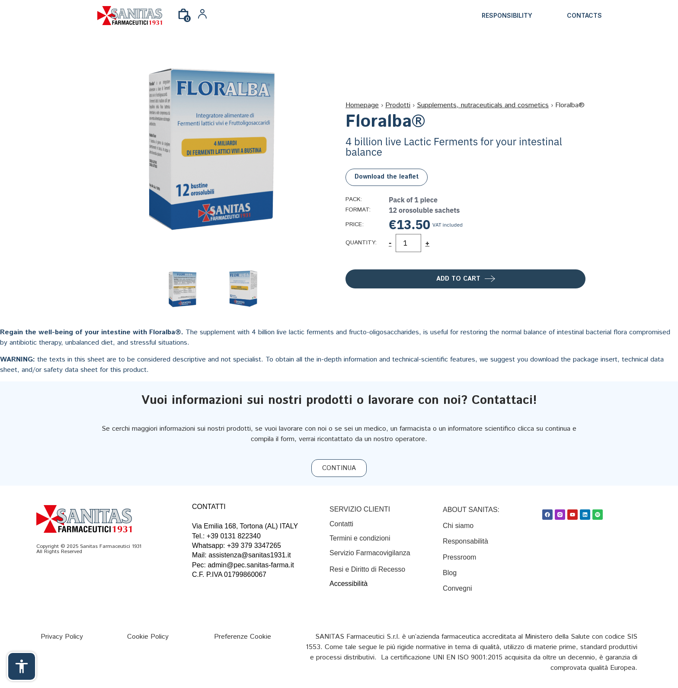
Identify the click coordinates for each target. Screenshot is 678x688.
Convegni (457, 588)
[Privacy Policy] (62, 637)
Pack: (353, 200)
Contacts (584, 15)
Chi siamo (458, 525)
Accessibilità (348, 583)
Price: (354, 225)
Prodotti (397, 105)
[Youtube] (572, 514)
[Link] (129, 15)
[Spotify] (597, 514)
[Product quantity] (408, 243)
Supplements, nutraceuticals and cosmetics (483, 105)
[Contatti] (341, 524)
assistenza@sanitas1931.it (249, 555)
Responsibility (507, 15)
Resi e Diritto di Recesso (367, 569)
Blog (450, 572)
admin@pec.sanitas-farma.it (251, 565)
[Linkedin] (585, 514)
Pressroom (459, 557)
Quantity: (361, 243)
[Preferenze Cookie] (242, 637)
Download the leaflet (387, 177)
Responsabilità (465, 541)
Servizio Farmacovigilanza (369, 553)
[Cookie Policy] (148, 637)
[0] (183, 17)
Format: (358, 210)
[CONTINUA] (339, 468)
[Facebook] (547, 514)
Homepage (362, 105)
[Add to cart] (465, 278)
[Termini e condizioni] (359, 538)
